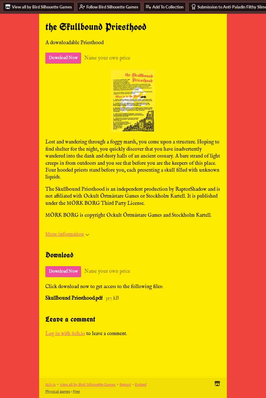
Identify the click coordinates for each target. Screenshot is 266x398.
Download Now (63, 58)
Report (125, 384)
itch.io (50, 384)
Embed (140, 384)
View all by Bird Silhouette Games (87, 384)
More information (67, 234)
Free (76, 391)
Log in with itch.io (65, 334)
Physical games (57, 391)
